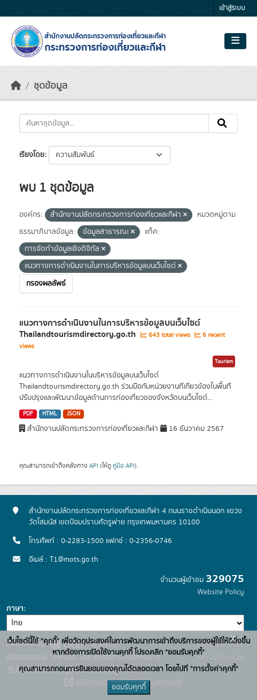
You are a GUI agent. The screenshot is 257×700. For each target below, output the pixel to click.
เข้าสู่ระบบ (232, 8)
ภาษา (15, 608)
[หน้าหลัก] (16, 86)
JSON (73, 414)
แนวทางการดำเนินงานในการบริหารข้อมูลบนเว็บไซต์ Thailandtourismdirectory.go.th (109, 328)
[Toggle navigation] (235, 41)
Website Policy (220, 592)
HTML (49, 414)
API (93, 465)
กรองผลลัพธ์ (46, 283)
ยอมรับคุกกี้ (129, 687)
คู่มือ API (124, 465)
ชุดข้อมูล (50, 86)
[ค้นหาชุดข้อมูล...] (114, 123)
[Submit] (223, 123)
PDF (28, 414)
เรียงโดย (31, 155)
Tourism (224, 361)
